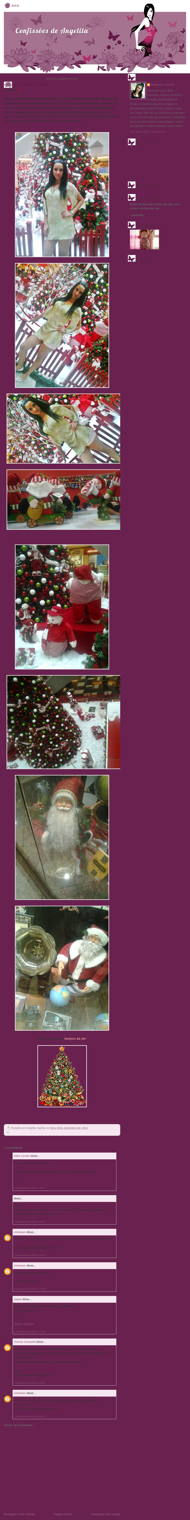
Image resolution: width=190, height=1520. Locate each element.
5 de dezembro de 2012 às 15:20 (29, 1255)
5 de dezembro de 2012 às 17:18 (29, 1289)
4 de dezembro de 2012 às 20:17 (29, 1188)
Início (15, 5)
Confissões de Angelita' (53, 30)
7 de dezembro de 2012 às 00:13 (29, 1416)
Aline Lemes (22, 1155)
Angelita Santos (162, 85)
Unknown (20, 1232)
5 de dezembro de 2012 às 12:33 (29, 1221)
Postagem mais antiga (105, 1514)
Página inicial (63, 1514)
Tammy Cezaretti (25, 1341)
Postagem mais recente (19, 1514)
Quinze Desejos (24, 1324)
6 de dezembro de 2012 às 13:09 (29, 1331)
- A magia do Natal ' (31, 84)
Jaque (18, 1299)
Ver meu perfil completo (148, 132)
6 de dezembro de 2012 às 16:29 (29, 1383)
